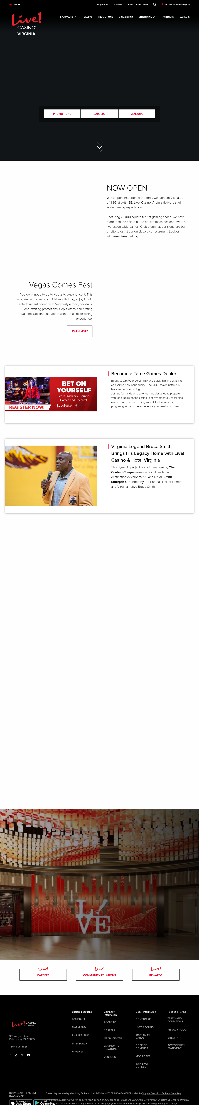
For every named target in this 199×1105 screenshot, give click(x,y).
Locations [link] (69, 17)
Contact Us (143, 1019)
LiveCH (16, 4)
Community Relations (99, 975)
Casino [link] (87, 17)
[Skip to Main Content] (99, 143)
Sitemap (173, 1037)
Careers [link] (185, 17)
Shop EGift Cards (143, 1036)
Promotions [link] (105, 17)
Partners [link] (168, 17)
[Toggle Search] (155, 4)
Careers (118, 4)
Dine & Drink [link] (126, 17)
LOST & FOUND (145, 1027)
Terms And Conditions (175, 1020)
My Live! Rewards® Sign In (177, 4)
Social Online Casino (138, 4)
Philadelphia (81, 1035)
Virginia (77, 1051)
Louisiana (78, 1019)
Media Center (113, 1038)
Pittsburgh (79, 1043)
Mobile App (143, 1056)
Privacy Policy (178, 1029)
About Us (110, 1022)
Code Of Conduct (142, 1047)
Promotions (62, 114)
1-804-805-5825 (18, 1046)
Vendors (137, 114)
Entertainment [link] (148, 17)
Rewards (156, 975)
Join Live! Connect (142, 1065)
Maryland (79, 1027)
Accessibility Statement (176, 1047)
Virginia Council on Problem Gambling (161, 1093)
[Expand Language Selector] (101, 4)
